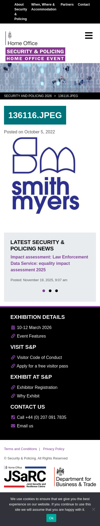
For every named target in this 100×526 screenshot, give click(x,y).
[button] (44, 290)
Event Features (28, 336)
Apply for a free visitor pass (39, 366)
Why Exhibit (24, 396)
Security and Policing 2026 (28, 96)
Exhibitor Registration (34, 387)
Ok (51, 518)
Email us (21, 426)
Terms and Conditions (20, 449)
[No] (93, 509)
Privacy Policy (54, 449)
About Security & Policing (20, 12)
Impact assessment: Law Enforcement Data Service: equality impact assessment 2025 (49, 263)
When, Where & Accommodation (43, 7)
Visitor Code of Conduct (36, 357)
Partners (67, 4)
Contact (84, 4)
